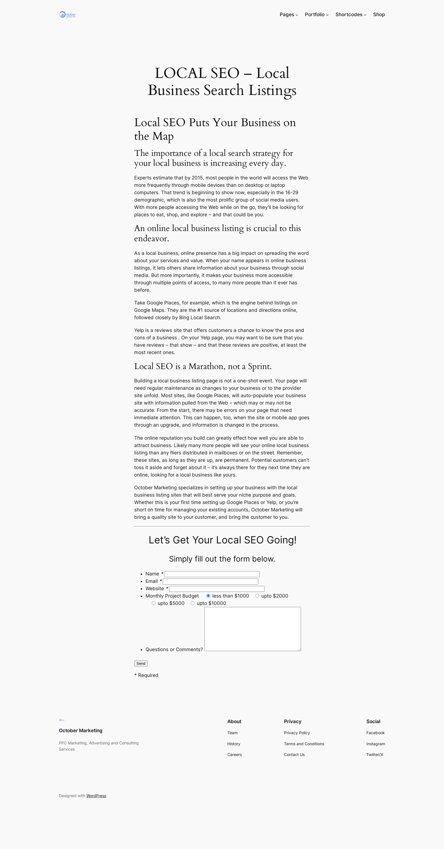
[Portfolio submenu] (327, 14)
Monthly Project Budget (173, 596)
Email (154, 581)
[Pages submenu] (296, 14)
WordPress (96, 811)
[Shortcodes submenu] (365, 14)
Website (157, 588)
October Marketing (81, 746)
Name (155, 574)
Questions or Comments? (174, 610)
